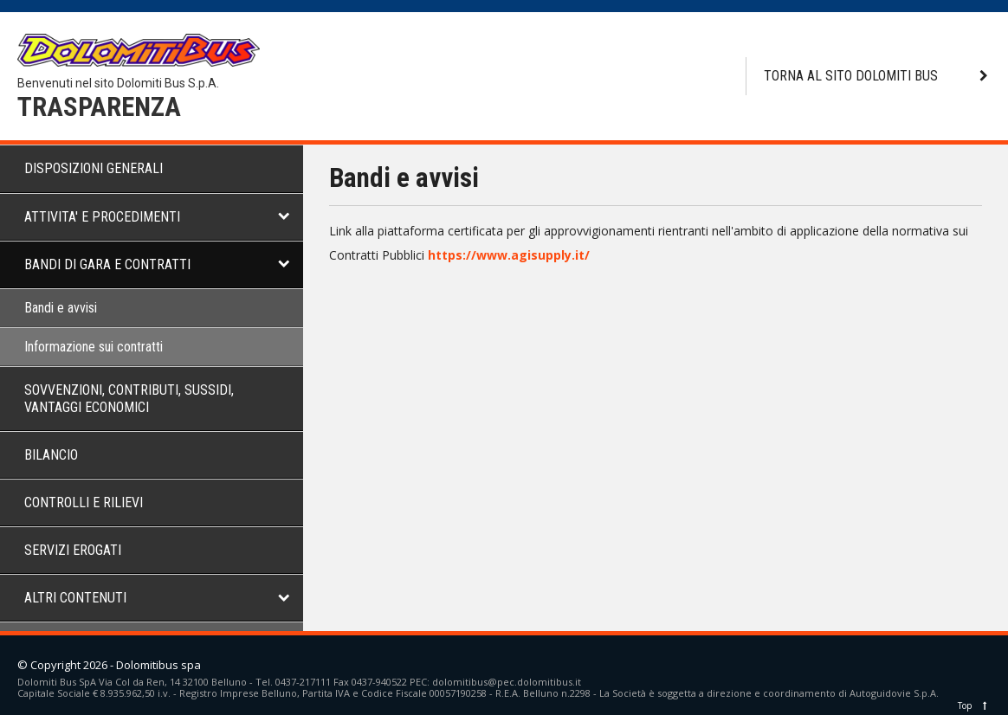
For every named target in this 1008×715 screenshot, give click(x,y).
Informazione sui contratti (93, 346)
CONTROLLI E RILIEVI (83, 502)
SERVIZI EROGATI (72, 550)
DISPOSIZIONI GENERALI (93, 168)
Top (974, 705)
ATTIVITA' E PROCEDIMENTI (102, 217)
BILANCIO (51, 455)
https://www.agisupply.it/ (509, 255)
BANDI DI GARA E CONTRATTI (107, 264)
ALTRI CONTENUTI (75, 597)
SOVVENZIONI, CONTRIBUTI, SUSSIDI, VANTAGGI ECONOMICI (129, 398)
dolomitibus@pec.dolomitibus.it (506, 681)
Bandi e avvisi (60, 308)
